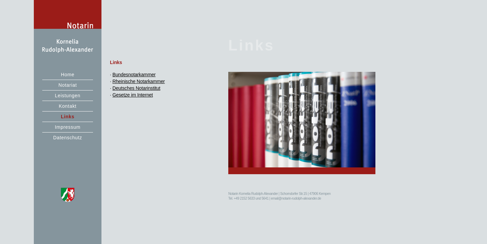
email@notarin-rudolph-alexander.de (296, 198)
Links (67, 116)
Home (67, 74)
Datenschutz (67, 137)
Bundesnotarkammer (134, 74)
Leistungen (67, 95)
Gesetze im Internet (133, 95)
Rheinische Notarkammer (139, 81)
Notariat (68, 85)
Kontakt (67, 106)
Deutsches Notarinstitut (137, 88)
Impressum (67, 127)
